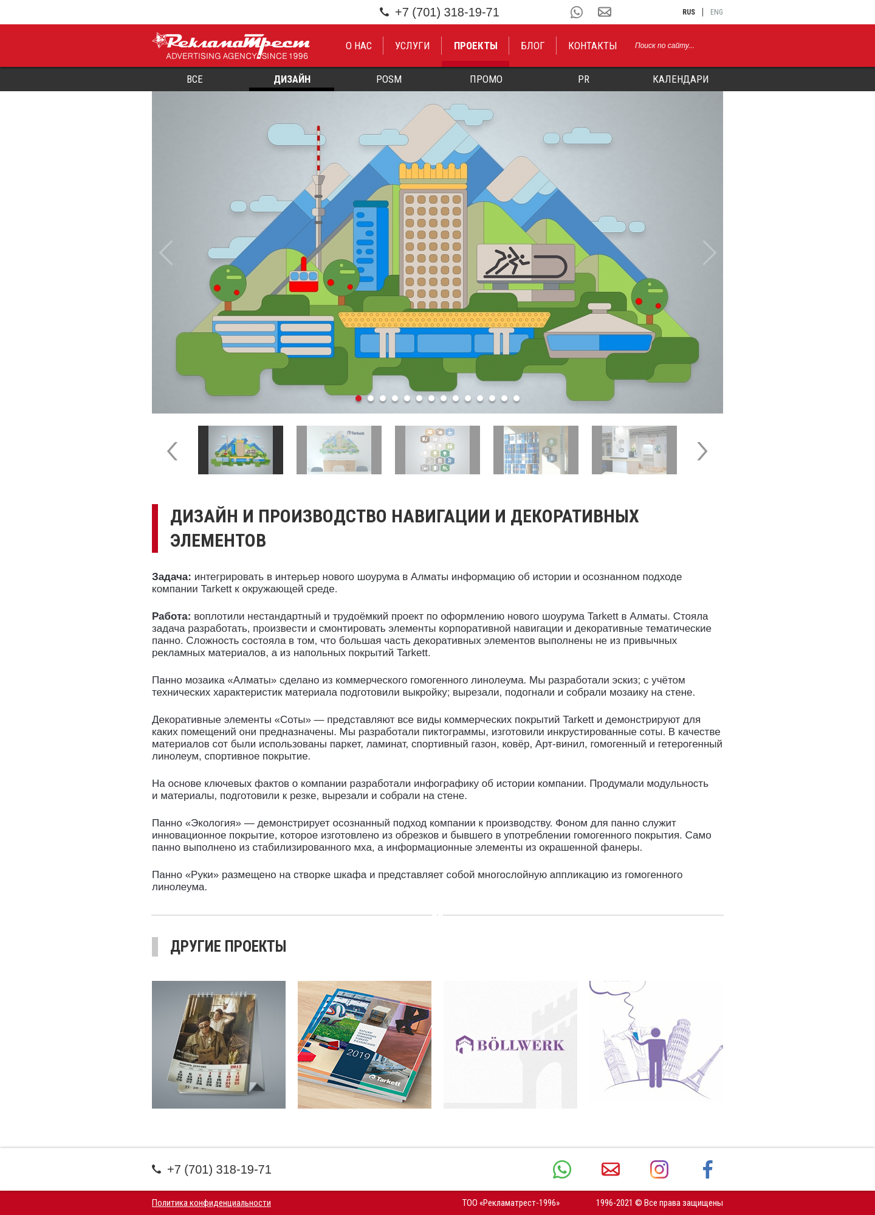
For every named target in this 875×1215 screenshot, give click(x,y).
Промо (486, 79)
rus (688, 12)
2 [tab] (371, 398)
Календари (681, 79)
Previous (165, 252)
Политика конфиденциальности (211, 1202)
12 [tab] (492, 398)
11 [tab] (480, 398)
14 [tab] (516, 398)
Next (709, 252)
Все (195, 79)
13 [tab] (504, 398)
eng (716, 12)
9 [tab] (456, 398)
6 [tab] (419, 398)
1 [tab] (358, 398)
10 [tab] (468, 398)
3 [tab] (383, 398)
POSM (389, 79)
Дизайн (292, 79)
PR (583, 79)
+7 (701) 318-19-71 (439, 12)
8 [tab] (444, 398)
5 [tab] (407, 398)
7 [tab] (431, 398)
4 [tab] (395, 398)
